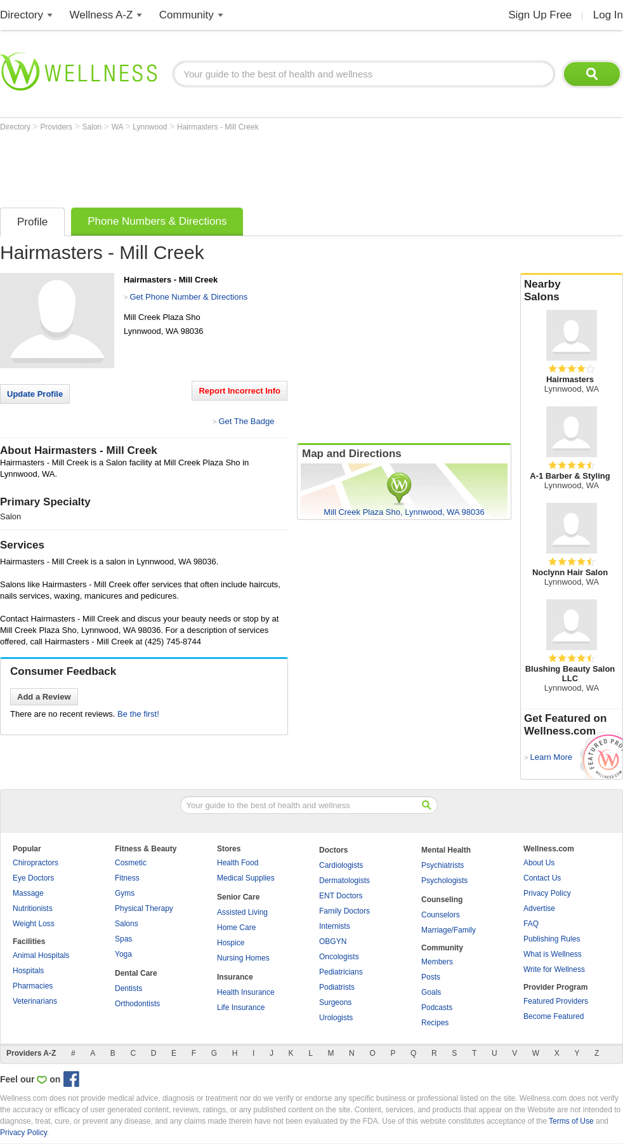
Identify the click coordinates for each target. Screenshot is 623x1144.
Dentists (128, 988)
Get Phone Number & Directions (188, 297)
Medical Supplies (246, 878)
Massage (28, 893)
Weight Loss (34, 923)
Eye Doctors (33, 878)
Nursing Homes (243, 958)
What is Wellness (552, 954)
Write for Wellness (554, 969)
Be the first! (138, 714)
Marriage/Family (448, 930)
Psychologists (444, 880)
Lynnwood (151, 127)
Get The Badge (246, 421)
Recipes (435, 1022)
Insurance (235, 977)
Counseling (441, 899)
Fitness (127, 878)
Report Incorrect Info (239, 391)
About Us (538, 862)
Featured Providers (555, 1001)
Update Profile (35, 394)
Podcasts (436, 1007)
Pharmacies (33, 985)
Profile (32, 222)
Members (437, 961)
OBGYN (332, 941)
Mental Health (446, 850)
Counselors (440, 914)
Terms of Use (571, 1121)
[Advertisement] (231, 166)
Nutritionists (33, 908)
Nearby (571, 290)
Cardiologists (341, 865)
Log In (608, 15)
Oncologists (339, 956)
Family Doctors (344, 911)
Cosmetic (131, 862)
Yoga (123, 954)
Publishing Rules (551, 938)
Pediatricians (341, 972)
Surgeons (335, 1002)
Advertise (539, 908)
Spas (123, 938)
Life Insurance (241, 1007)
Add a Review (44, 697)
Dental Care (136, 973)
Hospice (230, 942)
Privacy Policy (547, 893)
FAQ (531, 923)
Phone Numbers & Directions (157, 221)
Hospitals (28, 970)
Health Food (237, 862)
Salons (126, 923)
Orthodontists (137, 1003)
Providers (57, 127)
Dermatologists (344, 880)
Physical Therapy (144, 908)
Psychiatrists (442, 865)
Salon (93, 127)
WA (119, 127)
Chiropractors (35, 862)
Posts (430, 977)
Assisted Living (242, 912)
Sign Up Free (540, 15)
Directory (21, 15)
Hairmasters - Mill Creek (218, 127)
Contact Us (542, 878)
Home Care (236, 927)
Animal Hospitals (41, 955)
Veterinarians (35, 1001)
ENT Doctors (340, 895)
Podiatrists (337, 987)
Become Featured (553, 1016)
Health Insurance (246, 992)
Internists (334, 926)
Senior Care (238, 897)
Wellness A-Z (101, 15)
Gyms (124, 893)
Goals (431, 992)
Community (186, 15)
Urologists (336, 1017)
